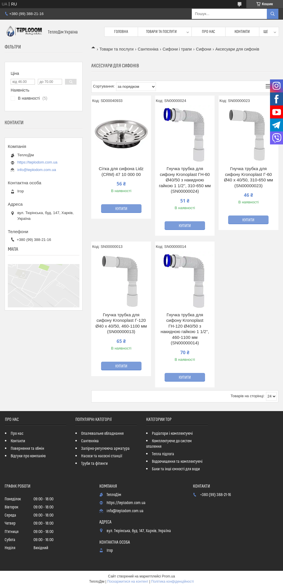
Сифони (203, 49)
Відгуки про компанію (28, 456)
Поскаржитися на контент (127, 581)
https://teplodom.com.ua (37, 162)
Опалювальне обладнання (102, 433)
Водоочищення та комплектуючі (177, 461)
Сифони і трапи (177, 49)
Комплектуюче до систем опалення (169, 444)
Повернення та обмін (27, 448)
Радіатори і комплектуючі (172, 433)
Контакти (242, 31)
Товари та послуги (161, 31)
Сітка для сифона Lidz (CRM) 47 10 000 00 (121, 171)
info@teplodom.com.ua (36, 170)
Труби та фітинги (94, 463)
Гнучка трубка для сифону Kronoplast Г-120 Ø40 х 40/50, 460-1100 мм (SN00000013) (121, 323)
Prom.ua (168, 576)
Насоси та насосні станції (101, 456)
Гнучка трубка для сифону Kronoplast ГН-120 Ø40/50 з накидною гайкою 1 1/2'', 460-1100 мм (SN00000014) (185, 328)
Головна (121, 31)
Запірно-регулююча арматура (105, 448)
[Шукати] (272, 14)
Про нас (208, 31)
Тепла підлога (163, 454)
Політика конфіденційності (172, 581)
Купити (121, 209)
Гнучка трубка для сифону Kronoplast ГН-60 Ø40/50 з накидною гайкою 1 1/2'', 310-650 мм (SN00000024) (185, 180)
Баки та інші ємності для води (176, 469)
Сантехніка (148, 49)
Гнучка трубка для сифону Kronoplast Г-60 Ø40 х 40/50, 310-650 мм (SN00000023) (248, 177)
